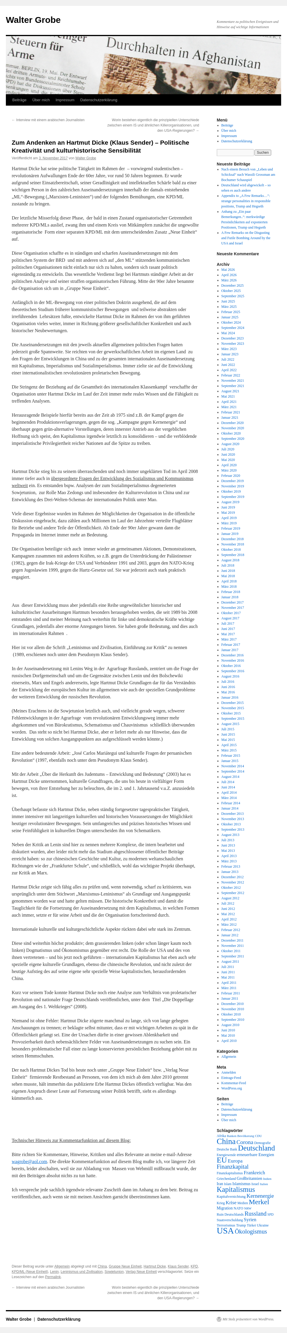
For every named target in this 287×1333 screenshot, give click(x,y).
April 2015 (229, 745)
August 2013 (230, 835)
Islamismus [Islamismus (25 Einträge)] (241, 1184)
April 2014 (229, 792)
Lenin (54, 1272)
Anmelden (228, 1072)
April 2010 (229, 1041)
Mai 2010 (228, 1035)
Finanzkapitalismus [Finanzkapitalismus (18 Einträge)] (230, 1173)
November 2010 (232, 1009)
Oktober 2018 (231, 550)
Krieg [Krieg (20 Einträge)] (221, 1203)
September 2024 (232, 328)
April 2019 (229, 518)
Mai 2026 (228, 270)
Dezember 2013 (232, 814)
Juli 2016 (227, 682)
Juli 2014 (227, 782)
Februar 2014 (230, 803)
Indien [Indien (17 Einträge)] (267, 1178)
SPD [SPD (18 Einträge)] (270, 1214)
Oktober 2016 (231, 666)
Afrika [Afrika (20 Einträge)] (221, 1136)
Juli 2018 (227, 565)
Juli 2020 (227, 449)
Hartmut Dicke (155, 1266)
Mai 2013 (228, 851)
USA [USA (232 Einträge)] (225, 1230)
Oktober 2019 (231, 491)
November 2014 (232, 766)
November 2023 (232, 344)
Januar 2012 (229, 935)
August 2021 (230, 391)
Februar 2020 (230, 476)
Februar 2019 (230, 528)
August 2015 (230, 724)
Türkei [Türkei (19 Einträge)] (251, 1225)
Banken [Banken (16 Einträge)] (232, 1136)
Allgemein (62, 1266)
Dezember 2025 (232, 285)
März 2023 (229, 349)
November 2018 (232, 544)
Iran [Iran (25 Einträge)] (220, 1184)
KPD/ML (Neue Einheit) (30, 1272)
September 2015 (232, 719)
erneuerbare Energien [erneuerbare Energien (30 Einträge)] (255, 1154)
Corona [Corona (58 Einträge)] (245, 1142)
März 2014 (229, 798)
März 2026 (229, 280)
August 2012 (230, 898)
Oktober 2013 (231, 824)
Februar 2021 (230, 412)
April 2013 (229, 856)
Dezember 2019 (232, 481)
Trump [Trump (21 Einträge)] (241, 1225)
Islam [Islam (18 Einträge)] (227, 1184)
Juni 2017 (228, 629)
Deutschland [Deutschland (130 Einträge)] (256, 1148)
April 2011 (229, 983)
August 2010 (230, 1025)
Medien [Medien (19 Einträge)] (243, 1203)
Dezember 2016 (232, 655)
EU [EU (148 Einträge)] (222, 1160)
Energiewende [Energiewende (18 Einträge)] (226, 1155)
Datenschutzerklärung (98, 100)
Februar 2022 (230, 375)
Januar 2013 (229, 872)
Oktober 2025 (231, 291)
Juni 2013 (228, 845)
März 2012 (229, 925)
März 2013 (229, 861)
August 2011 (230, 961)
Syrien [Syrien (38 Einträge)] (250, 1219)
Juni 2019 (228, 507)
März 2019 (229, 523)
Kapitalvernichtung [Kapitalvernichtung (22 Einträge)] (231, 1197)
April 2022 (229, 370)
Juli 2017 (227, 623)
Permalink (53, 1277)
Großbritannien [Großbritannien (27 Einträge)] (249, 1178)
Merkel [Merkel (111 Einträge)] (259, 1202)
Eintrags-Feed (231, 1078)
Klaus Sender (178, 1266)
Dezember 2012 (232, 877)
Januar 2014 (229, 808)
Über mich (40, 100)
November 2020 (232, 428)
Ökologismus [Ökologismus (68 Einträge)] (251, 1231)
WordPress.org (231, 1088)
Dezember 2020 (232, 423)
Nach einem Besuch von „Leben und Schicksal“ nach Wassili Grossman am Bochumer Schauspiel (248, 174)
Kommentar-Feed (233, 1083)
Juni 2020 (228, 454)
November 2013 (232, 819)
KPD (194, 1266)
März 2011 (229, 988)
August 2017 (230, 618)
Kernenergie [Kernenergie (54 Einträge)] (260, 1196)
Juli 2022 (227, 359)
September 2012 (232, 893)
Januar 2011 (229, 998)
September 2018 (232, 555)
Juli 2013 (227, 840)
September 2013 (232, 829)
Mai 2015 (228, 740)
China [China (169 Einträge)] (226, 1141)
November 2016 (232, 660)
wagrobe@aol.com (29, 1161)
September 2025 (232, 296)
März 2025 (229, 307)
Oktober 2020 (231, 433)
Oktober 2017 (231, 613)
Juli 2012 (227, 903)
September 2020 (232, 439)
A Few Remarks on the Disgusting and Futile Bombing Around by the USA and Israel (246, 238)
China (102, 1266)
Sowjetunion (114, 1272)
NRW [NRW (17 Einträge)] (247, 1208)
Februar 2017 (230, 645)
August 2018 (230, 560)
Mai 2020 (228, 460)
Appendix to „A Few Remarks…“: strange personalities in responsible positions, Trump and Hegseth (246, 201)
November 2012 (232, 882)
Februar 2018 (230, 592)
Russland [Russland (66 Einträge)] (255, 1213)
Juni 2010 (228, 1030)
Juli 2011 (227, 967)
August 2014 (230, 777)
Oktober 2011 (231, 951)
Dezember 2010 (232, 1004)
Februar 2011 (230, 993)
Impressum (65, 100)
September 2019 (232, 497)
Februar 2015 (230, 755)
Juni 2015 (228, 734)
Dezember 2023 (232, 338)
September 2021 (232, 386)
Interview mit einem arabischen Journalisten (48, 120)
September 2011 (232, 956)
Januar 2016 (229, 697)
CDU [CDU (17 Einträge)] (258, 1136)
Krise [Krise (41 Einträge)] (231, 1202)
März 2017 (229, 639)
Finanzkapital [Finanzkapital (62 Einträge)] (233, 1166)
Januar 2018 (229, 597)
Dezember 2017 (232, 602)
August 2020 (230, 444)
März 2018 (229, 586)
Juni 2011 (228, 972)
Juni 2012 (228, 909)
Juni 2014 (228, 787)
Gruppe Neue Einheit (125, 1266)
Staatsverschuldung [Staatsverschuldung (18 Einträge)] (230, 1220)
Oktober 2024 (231, 322)
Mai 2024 (228, 333)
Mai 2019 (228, 513)
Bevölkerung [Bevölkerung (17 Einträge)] (245, 1136)
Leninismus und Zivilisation (81, 1272)
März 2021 (229, 407)
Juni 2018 (228, 571)
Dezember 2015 (232, 703)
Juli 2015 (227, 729)
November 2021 (232, 381)
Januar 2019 (229, 534)
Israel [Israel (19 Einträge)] (255, 1184)
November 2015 (232, 708)
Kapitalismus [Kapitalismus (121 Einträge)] (236, 1189)
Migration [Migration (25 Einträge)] (225, 1208)
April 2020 (229, 465)
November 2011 (232, 946)
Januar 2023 (229, 354)
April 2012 (229, 919)
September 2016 (232, 671)
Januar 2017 (229, 650)
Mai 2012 (228, 914)
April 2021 (229, 402)
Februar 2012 (230, 930)
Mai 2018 (228, 576)
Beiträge (19, 100)
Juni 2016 (228, 687)
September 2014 (232, 771)
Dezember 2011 (232, 940)
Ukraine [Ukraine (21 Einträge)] (263, 1225)
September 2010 (232, 1020)
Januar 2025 (229, 317)
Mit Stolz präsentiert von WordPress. (248, 1319)
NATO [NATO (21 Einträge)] (238, 1208)
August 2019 (230, 502)
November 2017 (232, 608)
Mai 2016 (228, 692)
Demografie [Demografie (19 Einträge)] (262, 1143)
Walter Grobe (33, 20)
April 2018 (229, 581)
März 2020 (229, 470)
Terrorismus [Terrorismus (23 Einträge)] (226, 1225)
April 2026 (229, 275)
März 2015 (229, 750)
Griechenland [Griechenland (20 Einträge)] (226, 1179)
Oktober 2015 (231, 713)
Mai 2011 (228, 977)
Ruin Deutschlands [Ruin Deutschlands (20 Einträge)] (230, 1214)
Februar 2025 (230, 312)
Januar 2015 (229, 761)
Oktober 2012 (231, 888)
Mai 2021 (228, 396)
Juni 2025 (228, 301)
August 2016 (230, 676)
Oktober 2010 (231, 1014)
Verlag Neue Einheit (141, 1272)
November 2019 (232, 486)
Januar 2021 (229, 417)
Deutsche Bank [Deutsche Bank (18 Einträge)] (227, 1149)
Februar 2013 (230, 866)
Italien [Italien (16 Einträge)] (264, 1184)
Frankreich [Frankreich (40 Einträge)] (254, 1172)
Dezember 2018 (232, 539)
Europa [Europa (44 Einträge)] (235, 1161)
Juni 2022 (228, 365)
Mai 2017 (228, 634)
